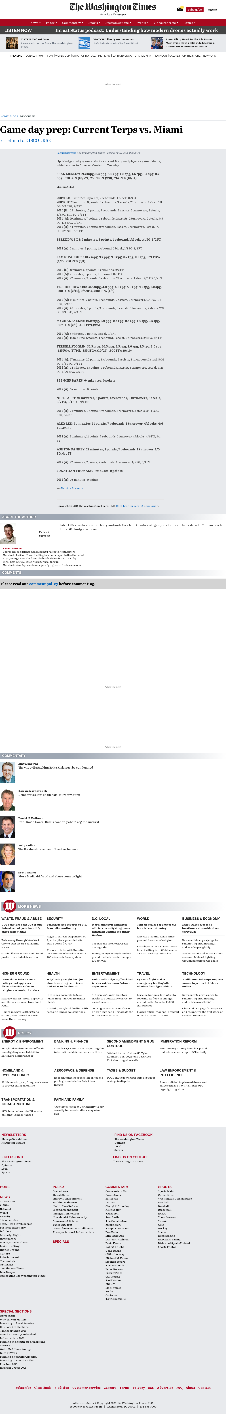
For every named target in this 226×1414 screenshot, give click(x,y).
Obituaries (7, 1264)
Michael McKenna (116, 1258)
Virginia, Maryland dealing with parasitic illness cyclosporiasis (67, 1010)
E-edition (61, 1387)
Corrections (7, 1201)
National (5, 1209)
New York (209, 55)
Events (141, 22)
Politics (5, 1205)
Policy (50, 22)
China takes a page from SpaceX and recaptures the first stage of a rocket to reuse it (202, 1011)
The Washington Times (129, 1139)
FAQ (179, 1387)
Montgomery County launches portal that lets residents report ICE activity (112, 956)
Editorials (111, 1198)
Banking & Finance (71, 1041)
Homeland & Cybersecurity (70, 1217)
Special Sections (117, 22)
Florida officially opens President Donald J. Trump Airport (158, 1013)
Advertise (165, 1387)
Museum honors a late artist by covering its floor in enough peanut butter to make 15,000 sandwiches (156, 1000)
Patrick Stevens (66, 152)
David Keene (113, 1243)
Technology (193, 973)
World (143, 918)
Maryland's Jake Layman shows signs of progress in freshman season (42, 565)
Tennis (162, 1221)
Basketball (165, 1209)
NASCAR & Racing (169, 1239)
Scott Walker (27, 872)
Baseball (163, 1206)
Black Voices (113, 1287)
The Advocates (9, 1220)
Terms (124, 1387)
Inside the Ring (10, 1246)
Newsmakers (8, 1238)
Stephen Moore (115, 1261)
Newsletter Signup (13, 1142)
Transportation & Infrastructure (73, 1232)
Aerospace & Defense (74, 1070)
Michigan (104, 55)
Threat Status (61, 1195)
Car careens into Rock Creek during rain (110, 945)
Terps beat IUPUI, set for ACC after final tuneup (31, 561)
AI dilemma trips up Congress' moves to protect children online (24, 1083)
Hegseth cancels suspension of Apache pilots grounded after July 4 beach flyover (66, 940)
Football (163, 1202)
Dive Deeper (7, 1272)
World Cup (62, 55)
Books (109, 1291)
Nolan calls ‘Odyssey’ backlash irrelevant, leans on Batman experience (112, 982)
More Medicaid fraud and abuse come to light (50, 876)
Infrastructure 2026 (12, 1338)
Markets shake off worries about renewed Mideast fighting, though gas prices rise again (202, 956)
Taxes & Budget (121, 1070)
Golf (161, 1224)
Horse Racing (166, 1235)
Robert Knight (114, 1247)
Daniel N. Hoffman (30, 818)
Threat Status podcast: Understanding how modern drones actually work (136, 30)
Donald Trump (35, 55)
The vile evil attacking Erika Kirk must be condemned (55, 767)
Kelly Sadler (26, 845)
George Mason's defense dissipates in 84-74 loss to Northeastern (39, 551)
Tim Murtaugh (114, 1265)
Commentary (71, 22)
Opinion (120, 1142)
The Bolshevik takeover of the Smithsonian (48, 849)
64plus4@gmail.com (83, 529)
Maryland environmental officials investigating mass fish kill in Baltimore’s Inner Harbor (111, 930)
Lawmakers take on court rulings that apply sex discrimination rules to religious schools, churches (20, 984)
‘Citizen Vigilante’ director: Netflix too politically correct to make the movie (112, 998)
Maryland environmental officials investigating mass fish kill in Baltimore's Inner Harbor (22, 1051)
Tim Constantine (116, 1221)
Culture (5, 1253)
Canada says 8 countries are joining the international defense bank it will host (79, 1050)
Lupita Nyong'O (122, 55)
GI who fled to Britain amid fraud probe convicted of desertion (22, 955)
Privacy (139, 1387)
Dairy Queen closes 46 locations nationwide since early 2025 (200, 928)
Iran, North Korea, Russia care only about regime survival (58, 822)
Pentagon (160, 55)
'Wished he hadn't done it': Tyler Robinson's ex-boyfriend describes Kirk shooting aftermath (129, 1056)
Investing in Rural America (17, 1323)
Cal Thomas (112, 1276)
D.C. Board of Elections (14, 1327)
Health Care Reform (65, 1206)
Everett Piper (113, 1272)
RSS (151, 1387)
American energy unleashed (18, 1334)
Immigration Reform (178, 1041)
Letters (110, 1202)
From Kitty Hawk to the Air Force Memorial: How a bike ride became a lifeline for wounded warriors (190, 42)
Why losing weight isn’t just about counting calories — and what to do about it (66, 982)
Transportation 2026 (13, 1330)
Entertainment (106, 973)
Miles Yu (110, 1284)
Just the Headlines (12, 1268)
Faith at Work (8, 1353)
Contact (204, 1387)
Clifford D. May (114, 1254)
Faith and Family (69, 1099)
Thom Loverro (167, 1217)
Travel (143, 973)
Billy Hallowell (28, 763)
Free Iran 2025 (9, 1364)
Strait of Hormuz (84, 55)
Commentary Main (117, 1191)
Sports (93, 22)
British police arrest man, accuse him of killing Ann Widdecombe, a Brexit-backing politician (157, 949)
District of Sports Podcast (174, 1243)
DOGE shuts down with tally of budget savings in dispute (131, 1079)
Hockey (163, 1228)
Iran (50, 55)
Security (55, 918)
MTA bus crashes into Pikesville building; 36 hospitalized (21, 1112)
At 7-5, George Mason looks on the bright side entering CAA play (40, 558)
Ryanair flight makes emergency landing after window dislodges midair (154, 982)
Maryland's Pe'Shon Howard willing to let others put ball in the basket (43, 555)
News (34, 22)
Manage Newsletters (14, 1139)
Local (118, 1146)
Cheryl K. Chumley (117, 1206)
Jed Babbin (112, 1213)
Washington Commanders (175, 1198)
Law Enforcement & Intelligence (73, 1228)
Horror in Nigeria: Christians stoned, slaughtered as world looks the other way (20, 1015)
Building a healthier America (18, 1356)
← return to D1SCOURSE (25, 140)
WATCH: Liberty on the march (113, 39)
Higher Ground (15, 973)
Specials (61, 1241)
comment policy (43, 583)
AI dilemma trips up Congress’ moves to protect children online (203, 982)
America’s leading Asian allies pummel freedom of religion (156, 938)
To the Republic (115, 1298)
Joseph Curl (113, 1224)
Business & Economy (201, 918)
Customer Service (86, 1387)
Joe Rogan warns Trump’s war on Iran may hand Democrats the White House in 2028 (112, 1011)
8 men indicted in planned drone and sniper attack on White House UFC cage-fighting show (183, 1085)
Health (53, 973)
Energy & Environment (22, 1041)
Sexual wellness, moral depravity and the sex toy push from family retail (22, 1002)
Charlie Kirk (143, 55)
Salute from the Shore (184, 55)
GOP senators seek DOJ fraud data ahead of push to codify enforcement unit (21, 928)
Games (188, 22)
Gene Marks (113, 1250)
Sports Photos (167, 1247)
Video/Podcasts (165, 22)
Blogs (14, 116)
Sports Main (166, 1191)
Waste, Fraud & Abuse (21, 918)
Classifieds (42, 1387)
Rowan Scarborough (32, 791)
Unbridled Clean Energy (15, 1349)
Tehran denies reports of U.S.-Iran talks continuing (67, 926)
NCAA (162, 1213)
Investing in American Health (18, 1360)
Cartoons (111, 1295)
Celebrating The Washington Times (23, 1275)
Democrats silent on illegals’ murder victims (49, 794)
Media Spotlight (10, 1235)
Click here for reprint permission (137, 506)
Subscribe (194, 9)
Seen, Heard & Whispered (16, 1223)
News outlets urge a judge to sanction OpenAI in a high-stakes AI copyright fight (200, 943)
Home (4, 116)
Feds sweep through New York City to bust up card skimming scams (20, 943)
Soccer (162, 1232)
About (190, 1387)
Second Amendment (65, 1209)
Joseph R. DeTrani (117, 1228)
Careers (110, 1387)
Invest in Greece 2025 (13, 1367)
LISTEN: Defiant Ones (35, 39)
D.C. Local (101, 918)
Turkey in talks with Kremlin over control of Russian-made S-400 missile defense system (67, 953)
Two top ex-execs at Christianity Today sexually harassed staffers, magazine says (79, 1110)
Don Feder (111, 1232)
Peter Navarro (114, 1269)
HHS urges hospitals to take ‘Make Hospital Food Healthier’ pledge (66, 998)
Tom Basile (112, 1217)
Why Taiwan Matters (13, 1319)
